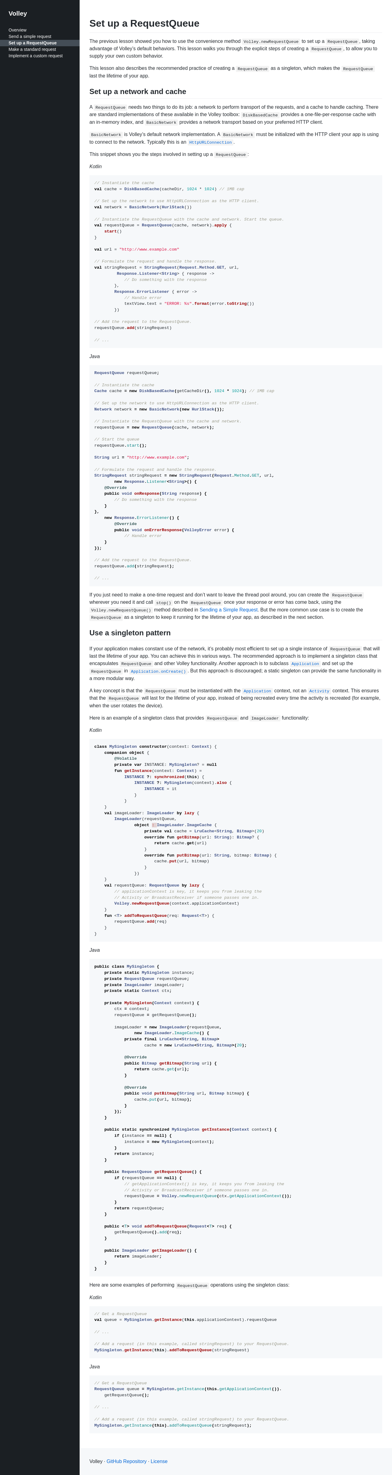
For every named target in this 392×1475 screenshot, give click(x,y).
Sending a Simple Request (229, 609)
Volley (18, 13)
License (159, 1461)
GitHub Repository (127, 1461)
